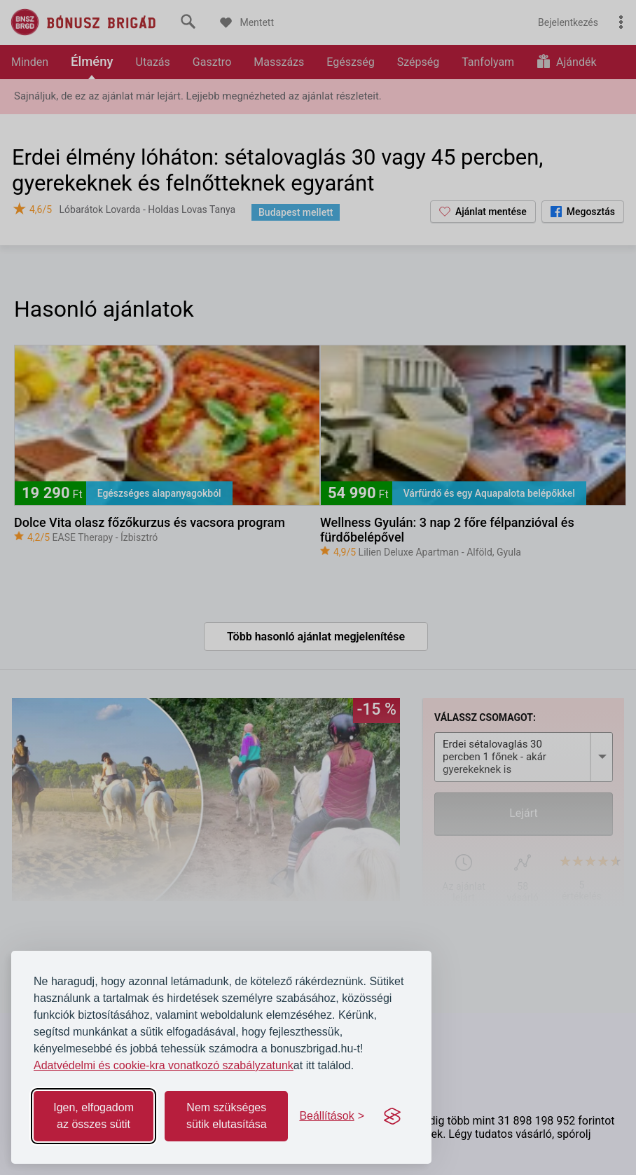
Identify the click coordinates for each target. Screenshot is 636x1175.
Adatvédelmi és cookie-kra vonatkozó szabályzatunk (163, 1065)
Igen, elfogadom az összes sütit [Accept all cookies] (93, 1115)
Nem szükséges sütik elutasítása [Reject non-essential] (226, 1115)
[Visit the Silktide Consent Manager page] (392, 1116)
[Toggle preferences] (331, 1116)
